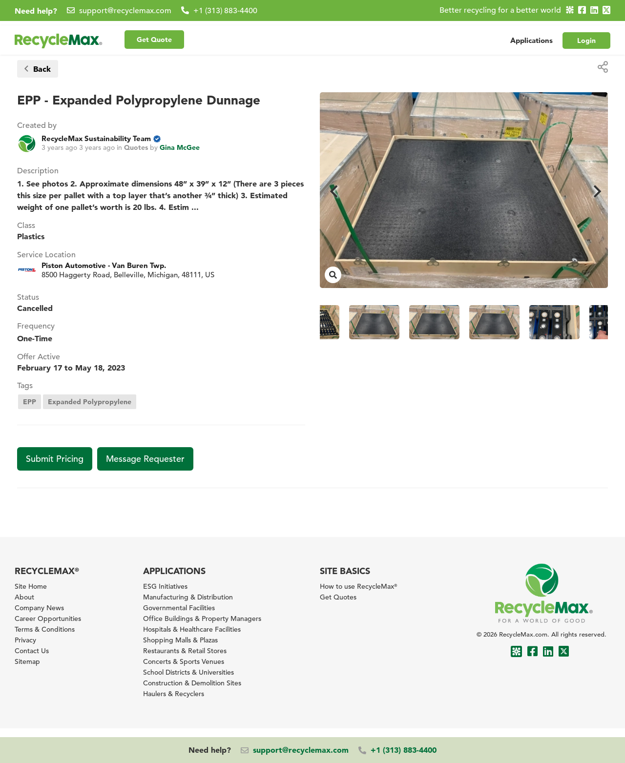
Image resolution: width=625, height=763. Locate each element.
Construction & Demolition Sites (192, 683)
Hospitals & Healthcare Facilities (192, 629)
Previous (332, 190)
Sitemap (27, 661)
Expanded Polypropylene (89, 401)
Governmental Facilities (179, 607)
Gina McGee (180, 147)
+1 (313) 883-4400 (225, 11)
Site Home (31, 586)
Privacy (25, 640)
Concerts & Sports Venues (183, 661)
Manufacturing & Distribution (188, 597)
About (24, 597)
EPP (29, 401)
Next (596, 190)
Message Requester (145, 458)
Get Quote (154, 34)
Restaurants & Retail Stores (185, 650)
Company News (39, 607)
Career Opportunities (48, 618)
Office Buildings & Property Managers (202, 618)
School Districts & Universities (188, 672)
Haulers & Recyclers (173, 693)
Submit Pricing (54, 458)
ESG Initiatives (165, 586)
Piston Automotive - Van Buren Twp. (104, 265)
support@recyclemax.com (125, 11)
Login (586, 35)
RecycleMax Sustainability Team (96, 138)
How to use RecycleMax (358, 586)
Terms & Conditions (45, 629)
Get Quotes (338, 597)
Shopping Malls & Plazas (180, 640)
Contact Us (32, 650)
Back (37, 69)
